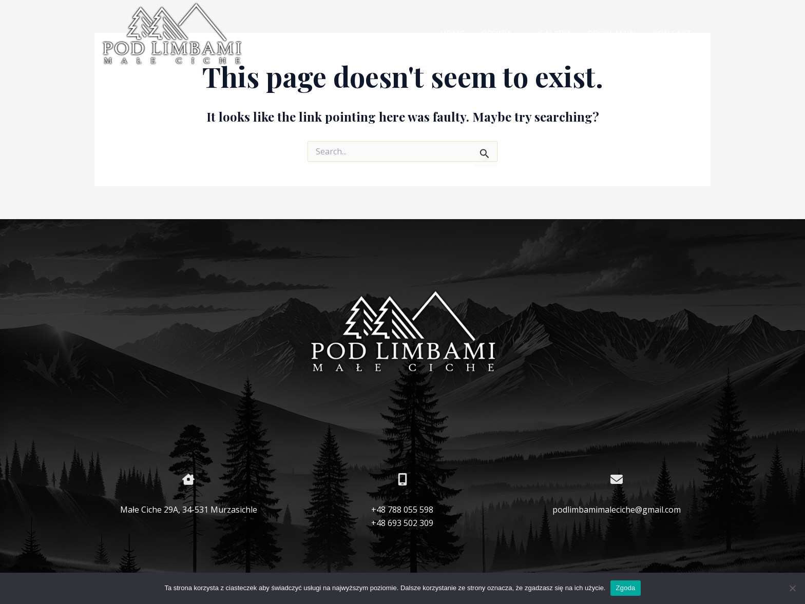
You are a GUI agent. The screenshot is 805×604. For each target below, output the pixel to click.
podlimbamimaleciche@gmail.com (616, 509)
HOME (452, 34)
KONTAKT (672, 34)
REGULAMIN (612, 34)
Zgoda (625, 588)
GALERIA (555, 34)
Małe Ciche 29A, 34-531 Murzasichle (188, 509)
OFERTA (501, 34)
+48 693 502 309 (402, 523)
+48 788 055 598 (402, 509)
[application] (517, 34)
